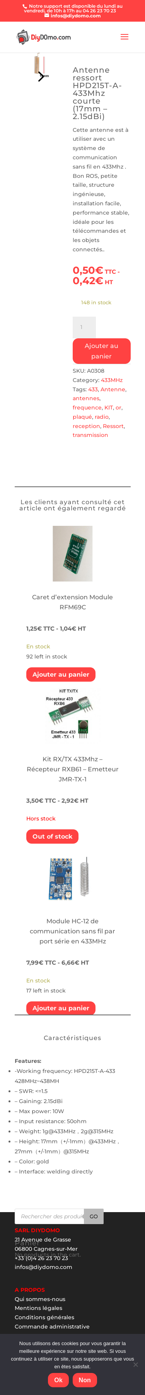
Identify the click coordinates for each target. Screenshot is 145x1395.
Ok (58, 1380)
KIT (108, 407)
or (118, 407)
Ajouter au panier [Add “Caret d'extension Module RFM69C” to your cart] (60, 674)
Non (85, 1380)
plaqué (82, 416)
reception (86, 426)
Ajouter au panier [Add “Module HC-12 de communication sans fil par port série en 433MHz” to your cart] (60, 1008)
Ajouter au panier (101, 351)
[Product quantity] (84, 327)
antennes (86, 398)
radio (102, 416)
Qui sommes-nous (40, 1299)
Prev (40, 74)
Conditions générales (44, 1317)
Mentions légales (38, 1308)
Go (94, 1216)
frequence (87, 407)
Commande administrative (52, 1326)
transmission (90, 434)
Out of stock (52, 836)
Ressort (113, 426)
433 (93, 389)
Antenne (113, 389)
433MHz (112, 380)
